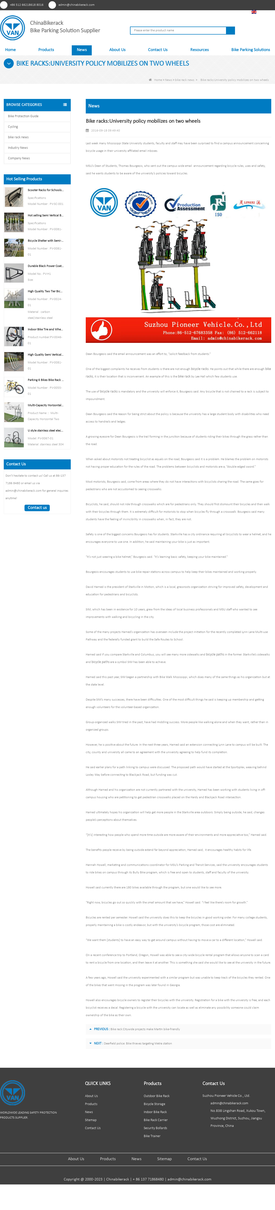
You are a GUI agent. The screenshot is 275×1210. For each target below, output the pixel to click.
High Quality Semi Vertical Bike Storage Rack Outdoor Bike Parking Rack (46, 354)
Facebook (212, 5)
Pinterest (193, 5)
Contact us (37, 507)
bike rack (183, 376)
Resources (199, 50)
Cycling (13, 127)
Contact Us (158, 50)
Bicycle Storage (154, 1104)
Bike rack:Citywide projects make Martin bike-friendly (145, 1029)
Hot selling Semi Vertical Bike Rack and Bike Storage (46, 215)
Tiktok (230, 5)
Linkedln (221, 5)
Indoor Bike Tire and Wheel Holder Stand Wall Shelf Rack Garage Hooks (46, 329)
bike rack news (184, 80)
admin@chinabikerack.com (76, 5)
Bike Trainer (152, 1136)
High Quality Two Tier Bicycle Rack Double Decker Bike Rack (46, 291)
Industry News (18, 148)
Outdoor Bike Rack (157, 1096)
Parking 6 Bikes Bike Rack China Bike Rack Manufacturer (46, 380)
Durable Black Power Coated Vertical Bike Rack (46, 266)
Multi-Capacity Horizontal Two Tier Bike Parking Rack (46, 405)
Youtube (202, 5)
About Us (117, 50)
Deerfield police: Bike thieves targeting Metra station (138, 1043)
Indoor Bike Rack (155, 1112)
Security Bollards (155, 1128)
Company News (19, 158)
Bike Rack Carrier (156, 1120)
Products (46, 50)
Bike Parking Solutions (250, 50)
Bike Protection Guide (23, 116)
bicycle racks (199, 369)
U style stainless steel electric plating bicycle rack (46, 430)
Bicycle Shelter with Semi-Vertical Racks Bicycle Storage (46, 240)
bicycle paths (214, 654)
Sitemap (90, 1120)
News (82, 50)
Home (10, 50)
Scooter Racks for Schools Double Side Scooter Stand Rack (46, 190)
